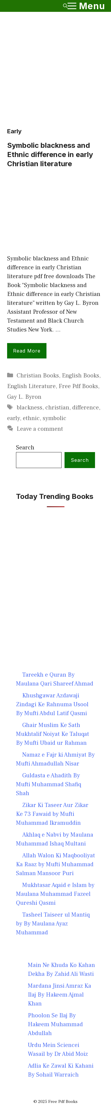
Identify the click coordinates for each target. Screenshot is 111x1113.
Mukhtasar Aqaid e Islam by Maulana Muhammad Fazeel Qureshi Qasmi (55, 894)
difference (85, 407)
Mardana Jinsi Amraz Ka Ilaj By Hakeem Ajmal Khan (59, 995)
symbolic (54, 418)
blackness (29, 407)
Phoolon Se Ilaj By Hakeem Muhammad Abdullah (55, 1024)
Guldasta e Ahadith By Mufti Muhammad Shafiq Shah (48, 784)
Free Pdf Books (78, 386)
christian (57, 407)
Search (25, 447)
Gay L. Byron (24, 397)
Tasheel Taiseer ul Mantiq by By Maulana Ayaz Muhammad (53, 923)
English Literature (31, 386)
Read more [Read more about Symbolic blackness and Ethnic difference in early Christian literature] (27, 351)
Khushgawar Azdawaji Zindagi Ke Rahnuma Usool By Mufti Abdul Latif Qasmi (52, 704)
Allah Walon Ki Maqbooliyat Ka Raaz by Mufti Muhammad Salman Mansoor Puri (55, 864)
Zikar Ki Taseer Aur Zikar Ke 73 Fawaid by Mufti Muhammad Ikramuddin (52, 814)
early (13, 418)
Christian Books (38, 375)
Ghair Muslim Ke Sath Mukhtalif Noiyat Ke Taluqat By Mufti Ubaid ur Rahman (52, 734)
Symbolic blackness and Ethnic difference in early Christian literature (50, 154)
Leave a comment (40, 429)
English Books (80, 375)
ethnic (31, 418)
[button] (65, 6)
